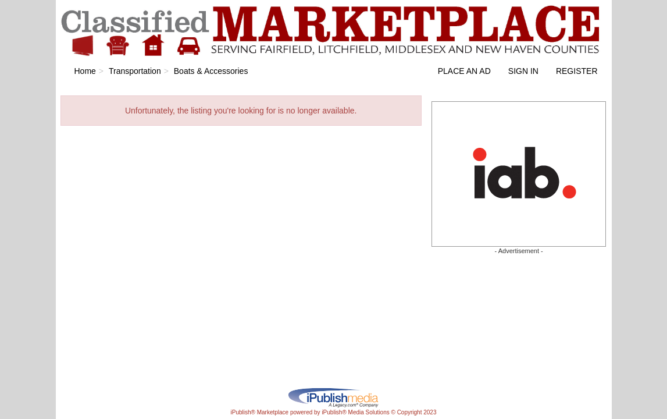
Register (577, 71)
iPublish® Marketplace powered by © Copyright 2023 (333, 397)
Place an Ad (464, 71)
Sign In (523, 71)
